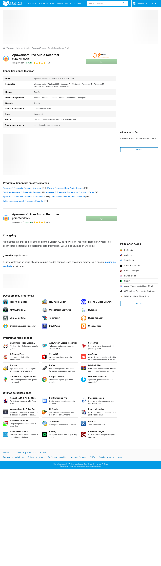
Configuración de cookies (110, 457)
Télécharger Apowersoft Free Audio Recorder (23, 201)
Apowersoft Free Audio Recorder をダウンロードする (70, 192)
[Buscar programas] (123, 3)
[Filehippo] (12, 3)
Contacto (20, 452)
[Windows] (10, 48)
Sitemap (43, 452)
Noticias (32, 4)
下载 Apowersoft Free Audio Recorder (68, 197)
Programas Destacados (69, 4)
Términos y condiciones (13, 457)
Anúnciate (31, 452)
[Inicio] (4, 48)
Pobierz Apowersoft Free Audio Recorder (65, 188)
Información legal (78, 457)
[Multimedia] (19, 48)
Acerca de (7, 452)
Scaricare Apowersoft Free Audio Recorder (22, 192)
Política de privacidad (57, 457)
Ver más (139, 150)
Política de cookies (36, 457)
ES (153, 3)
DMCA (92, 457)
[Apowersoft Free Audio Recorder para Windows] (48, 48)
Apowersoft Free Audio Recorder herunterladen (24, 197)
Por (18, 63)
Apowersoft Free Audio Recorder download (22, 188)
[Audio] (28, 48)
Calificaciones (46, 4)
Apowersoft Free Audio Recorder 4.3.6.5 (138, 138)
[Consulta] (107, 3)
